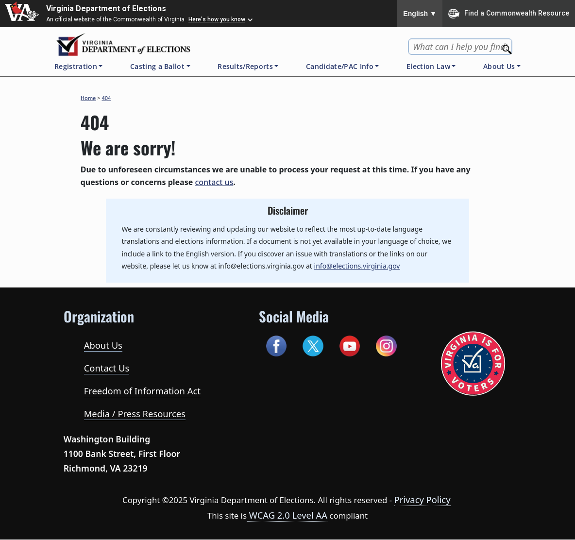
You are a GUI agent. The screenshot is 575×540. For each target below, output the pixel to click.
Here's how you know (216, 19)
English (420, 13)
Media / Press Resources (135, 413)
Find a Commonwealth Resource (508, 13)
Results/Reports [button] (245, 66)
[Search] (508, 46)
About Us (103, 345)
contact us (214, 182)
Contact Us (107, 368)
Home (88, 97)
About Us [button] (499, 66)
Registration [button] (75, 66)
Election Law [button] (428, 66)
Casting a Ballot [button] (157, 66)
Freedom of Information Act (142, 391)
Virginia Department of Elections (106, 8)
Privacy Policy (422, 499)
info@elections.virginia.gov (357, 265)
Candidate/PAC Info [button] (339, 66)
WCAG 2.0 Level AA (287, 515)
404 (106, 97)
